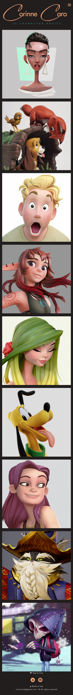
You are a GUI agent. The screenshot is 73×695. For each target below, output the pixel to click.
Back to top (36, 686)
